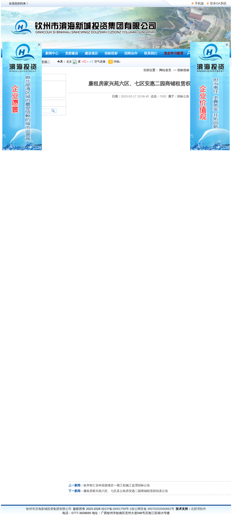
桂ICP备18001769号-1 (116, 509)
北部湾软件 (198, 509)
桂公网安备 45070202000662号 (153, 509)
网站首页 (165, 70)
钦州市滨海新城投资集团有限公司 (48, 509)
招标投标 (183, 70)
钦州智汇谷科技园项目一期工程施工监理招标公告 (116, 485)
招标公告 (183, 96)
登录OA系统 (218, 3)
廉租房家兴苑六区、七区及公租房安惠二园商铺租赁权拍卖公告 (125, 491)
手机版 (199, 3)
